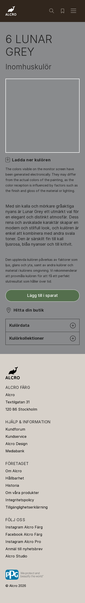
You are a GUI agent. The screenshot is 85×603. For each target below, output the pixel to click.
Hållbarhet (14, 478)
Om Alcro (13, 471)
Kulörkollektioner (42, 338)
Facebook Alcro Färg (23, 534)
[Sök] (51, 11)
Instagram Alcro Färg (24, 527)
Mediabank (14, 451)
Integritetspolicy (19, 500)
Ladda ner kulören (31, 159)
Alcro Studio (16, 556)
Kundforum (15, 429)
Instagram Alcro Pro (23, 541)
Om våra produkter (22, 492)
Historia (12, 485)
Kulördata (42, 325)
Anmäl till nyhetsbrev (24, 549)
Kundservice (16, 436)
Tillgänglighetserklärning (26, 507)
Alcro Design (16, 443)
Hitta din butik (29, 310)
